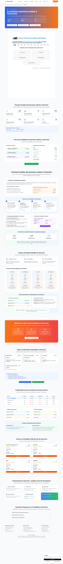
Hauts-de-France (16, 4)
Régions (11, 4)
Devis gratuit (55, 1)
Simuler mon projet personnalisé (31, 163)
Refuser (48, 561)
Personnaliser (57, 561)
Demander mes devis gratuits (31, 337)
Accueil (8, 4)
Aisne (21, 4)
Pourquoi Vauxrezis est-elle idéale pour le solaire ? (31, 512)
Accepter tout (52, 559)
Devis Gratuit (18, 471)
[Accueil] (5, 4)
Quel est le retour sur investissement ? (31, 517)
